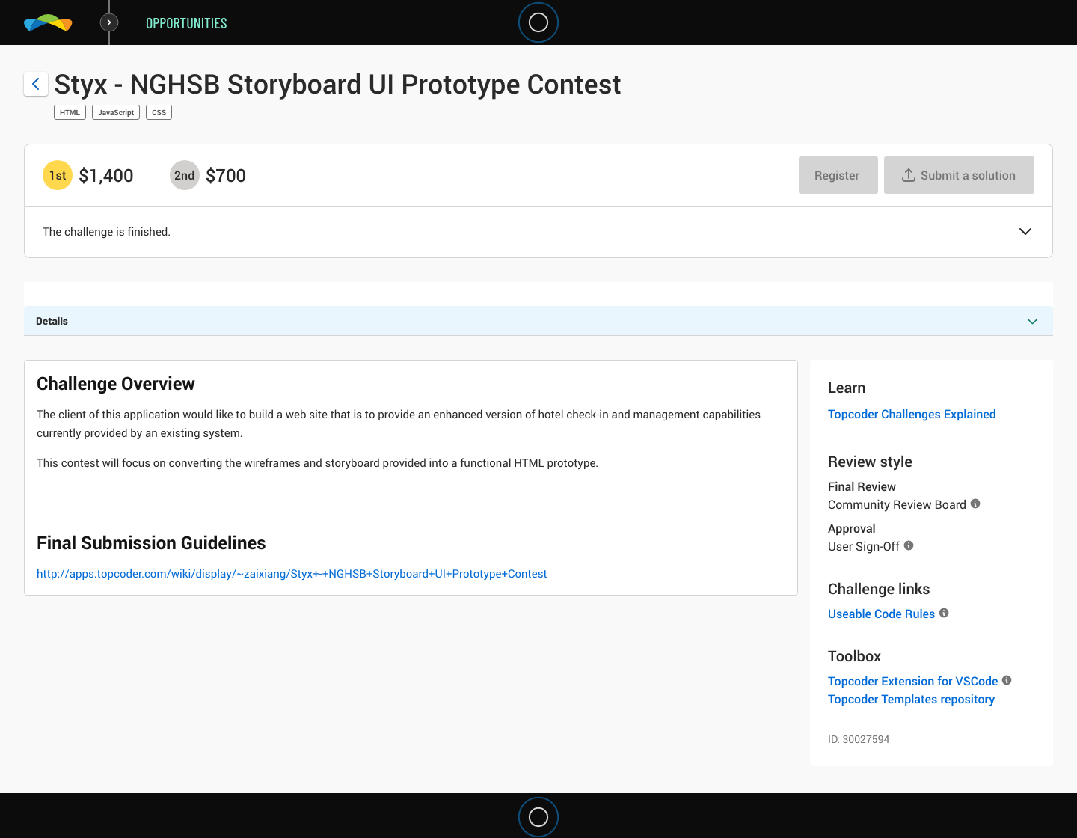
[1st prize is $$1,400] (58, 175)
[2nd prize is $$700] (185, 175)
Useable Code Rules (881, 613)
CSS (159, 112)
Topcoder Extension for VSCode (913, 681)
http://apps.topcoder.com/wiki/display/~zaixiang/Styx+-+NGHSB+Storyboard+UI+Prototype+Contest (292, 573)
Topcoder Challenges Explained (912, 414)
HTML (70, 112)
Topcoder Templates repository (911, 699)
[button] (1025, 232)
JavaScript (116, 112)
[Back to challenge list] (36, 84)
